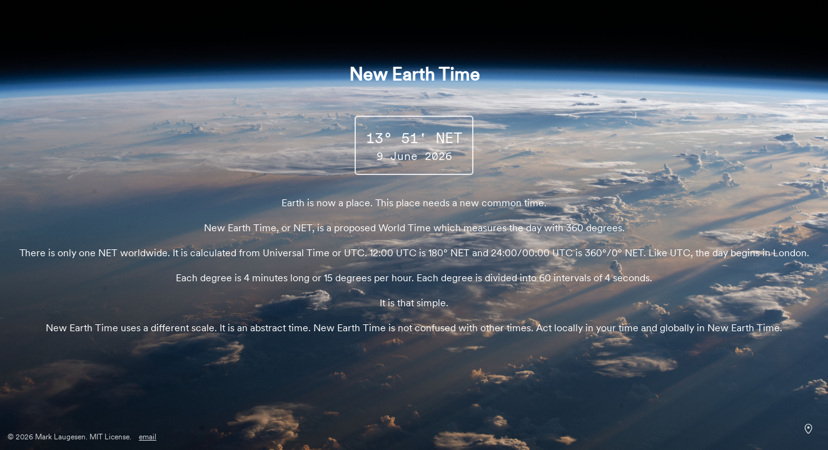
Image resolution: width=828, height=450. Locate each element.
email (147, 436)
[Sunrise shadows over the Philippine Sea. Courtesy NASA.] (808, 429)
